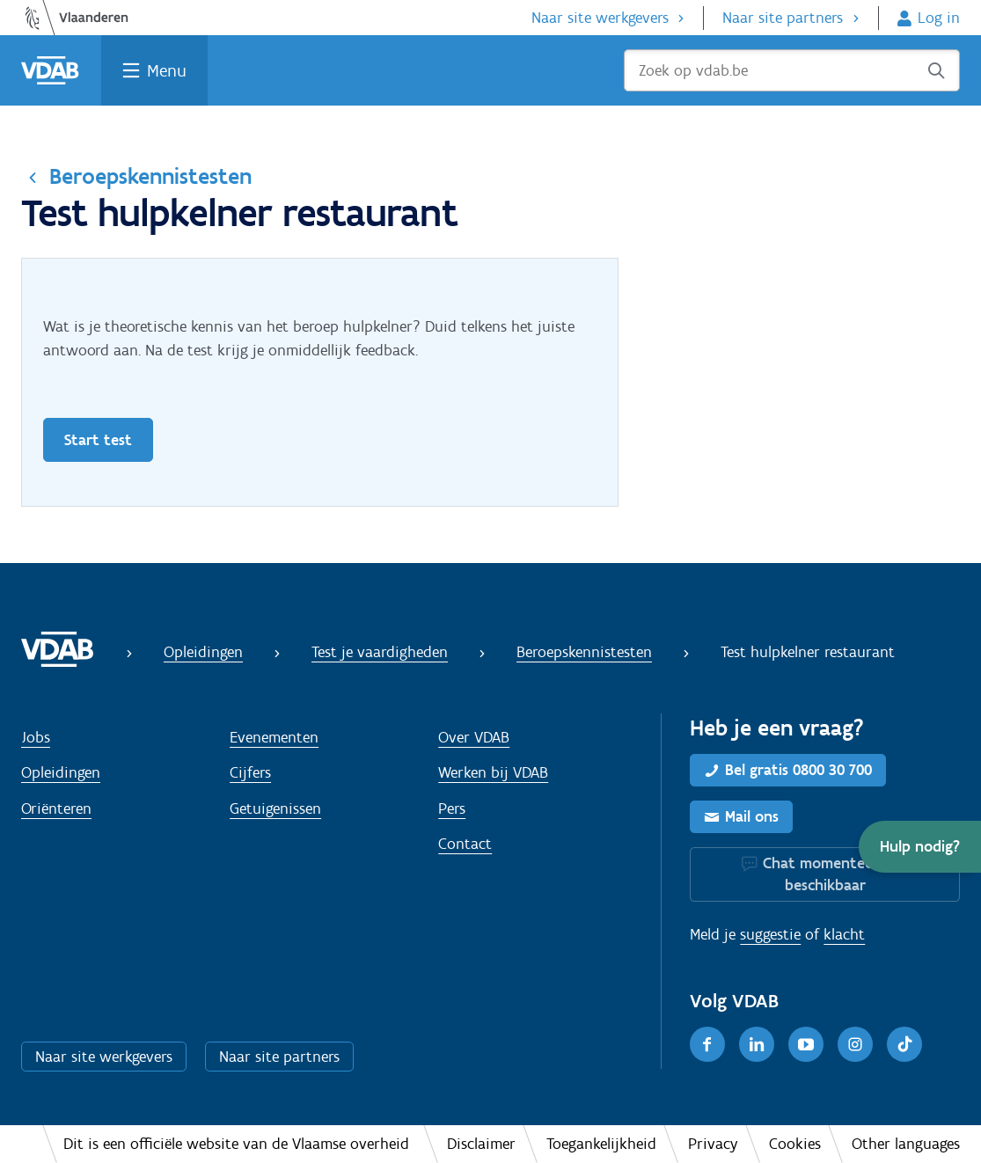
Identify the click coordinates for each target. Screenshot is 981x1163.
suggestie (770, 934)
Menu (167, 70)
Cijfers (250, 772)
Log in (939, 17)
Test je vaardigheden (379, 652)
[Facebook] (707, 1044)
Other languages (906, 1143)
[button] (920, 847)
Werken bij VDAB (493, 772)
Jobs (35, 737)
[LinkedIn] (756, 1044)
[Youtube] (806, 1044)
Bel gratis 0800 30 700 (798, 769)
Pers (451, 808)
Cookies (795, 1143)
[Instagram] (855, 1044)
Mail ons (752, 816)
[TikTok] (904, 1044)
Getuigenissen (275, 808)
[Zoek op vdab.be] (792, 70)
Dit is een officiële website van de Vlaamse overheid (236, 1143)
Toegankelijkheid (601, 1143)
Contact (465, 843)
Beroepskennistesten (150, 176)
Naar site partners (782, 17)
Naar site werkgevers (600, 17)
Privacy (713, 1143)
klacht (844, 934)
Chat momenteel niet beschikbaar (835, 874)
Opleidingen (203, 652)
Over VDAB (473, 737)
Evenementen (274, 737)
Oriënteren (56, 808)
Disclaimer (481, 1143)
